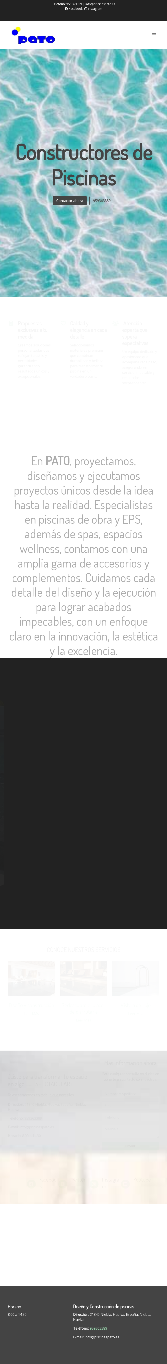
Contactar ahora (69, 200)
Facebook (74, 9)
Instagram (93, 9)
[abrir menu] (154, 34)
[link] (36, 34)
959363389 (102, 200)
